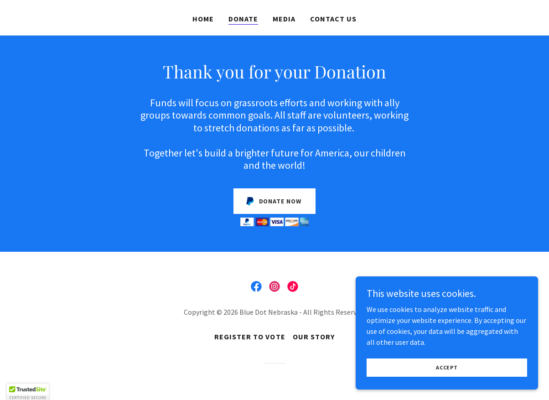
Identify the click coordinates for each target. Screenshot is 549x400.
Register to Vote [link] (249, 336)
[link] (256, 286)
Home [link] (203, 18)
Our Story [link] (314, 336)
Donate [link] (243, 18)
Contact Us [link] (333, 18)
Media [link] (284, 18)
